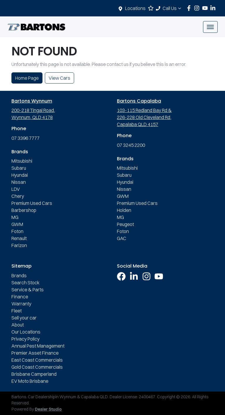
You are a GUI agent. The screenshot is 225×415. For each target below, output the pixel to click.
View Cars (59, 78)
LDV (15, 189)
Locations (135, 8)
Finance (19, 297)
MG (14, 217)
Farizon (19, 245)
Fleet (16, 311)
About (17, 325)
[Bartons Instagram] (198, 8)
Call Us (173, 8)
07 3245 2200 (131, 145)
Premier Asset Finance (35, 353)
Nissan (18, 182)
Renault (19, 238)
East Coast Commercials (37, 360)
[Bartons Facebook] (190, 8)
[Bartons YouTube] (206, 8)
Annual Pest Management (37, 346)
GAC (121, 238)
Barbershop (23, 210)
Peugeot (125, 224)
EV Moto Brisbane (29, 381)
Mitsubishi (21, 161)
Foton (17, 231)
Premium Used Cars (31, 203)
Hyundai (19, 175)
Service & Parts (27, 289)
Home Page (27, 78)
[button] (210, 27)
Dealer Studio (48, 409)
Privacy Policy (25, 339)
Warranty (21, 304)
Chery (17, 196)
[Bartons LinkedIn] (214, 8)
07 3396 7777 (25, 138)
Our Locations (25, 332)
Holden (124, 210)
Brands (19, 275)
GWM (17, 224)
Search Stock (25, 282)
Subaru (18, 168)
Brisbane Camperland (34, 374)
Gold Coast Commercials (37, 367)
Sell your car (24, 318)
